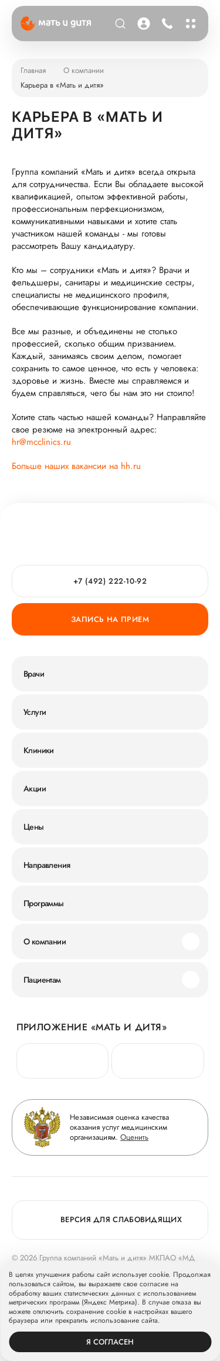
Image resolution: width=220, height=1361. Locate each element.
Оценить (134, 1137)
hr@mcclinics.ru (41, 442)
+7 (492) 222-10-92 (110, 581)
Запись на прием (110, 619)
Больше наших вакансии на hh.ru (76, 466)
